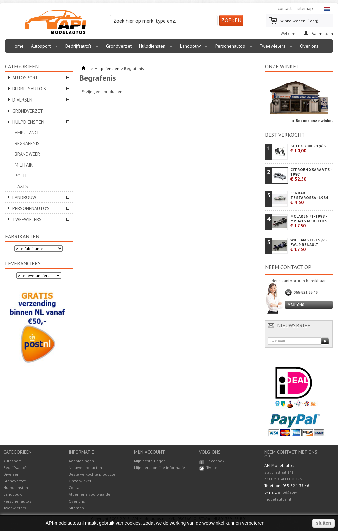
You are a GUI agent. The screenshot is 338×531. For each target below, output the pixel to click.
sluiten (323, 523)
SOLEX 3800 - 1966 (308, 148)
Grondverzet (119, 46)
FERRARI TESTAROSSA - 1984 (309, 198)
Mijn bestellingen (150, 461)
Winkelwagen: (299, 20)
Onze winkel (282, 66)
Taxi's (21, 186)
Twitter (212, 467)
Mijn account (149, 452)
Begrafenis (27, 143)
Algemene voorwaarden (91, 494)
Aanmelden (322, 33)
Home (18, 46)
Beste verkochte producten (93, 474)
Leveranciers (23, 263)
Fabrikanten (22, 236)
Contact (76, 487)
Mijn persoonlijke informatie (159, 467)
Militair (24, 165)
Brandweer (27, 154)
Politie (23, 176)
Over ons (309, 46)
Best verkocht (285, 134)
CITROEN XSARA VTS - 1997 (311, 174)
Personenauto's (232, 48)
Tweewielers (274, 48)
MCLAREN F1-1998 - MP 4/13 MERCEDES (308, 221)
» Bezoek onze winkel (312, 120)
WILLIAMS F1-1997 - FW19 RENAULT (308, 245)
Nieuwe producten (85, 467)
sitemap (305, 8)
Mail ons (296, 305)
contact (285, 8)
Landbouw (192, 48)
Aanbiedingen (81, 460)
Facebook (215, 460)
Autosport (43, 48)
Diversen (22, 100)
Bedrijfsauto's (80, 48)
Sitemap (76, 507)
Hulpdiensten (154, 48)
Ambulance (27, 133)
